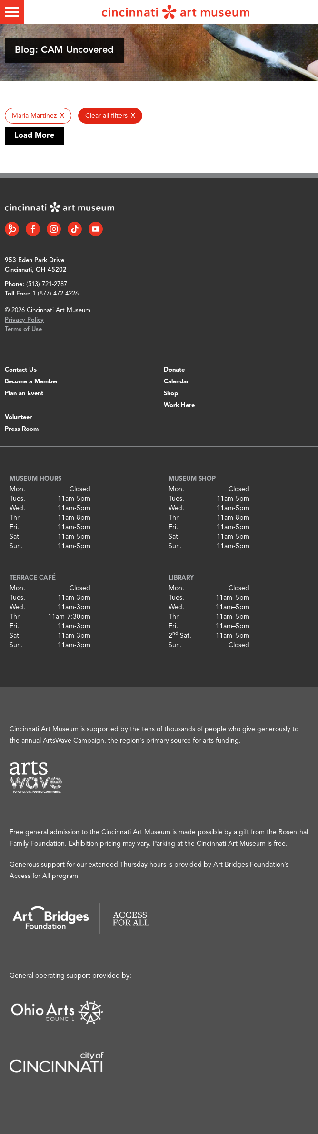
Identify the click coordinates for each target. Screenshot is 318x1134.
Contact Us (21, 370)
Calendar (176, 382)
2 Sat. (180, 635)
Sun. (16, 546)
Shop (171, 394)
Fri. (14, 527)
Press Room (22, 429)
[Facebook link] (33, 229)
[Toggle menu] (12, 12)
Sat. (15, 537)
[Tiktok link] (75, 229)
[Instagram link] (54, 229)
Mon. (17, 489)
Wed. (17, 508)
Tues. (17, 499)
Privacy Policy (24, 320)
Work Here (179, 405)
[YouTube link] (96, 229)
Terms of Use (23, 329)
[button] (38, 116)
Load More (34, 136)
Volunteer (18, 417)
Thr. (15, 518)
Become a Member (31, 382)
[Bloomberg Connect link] (12, 229)
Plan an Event (24, 394)
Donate (174, 370)
